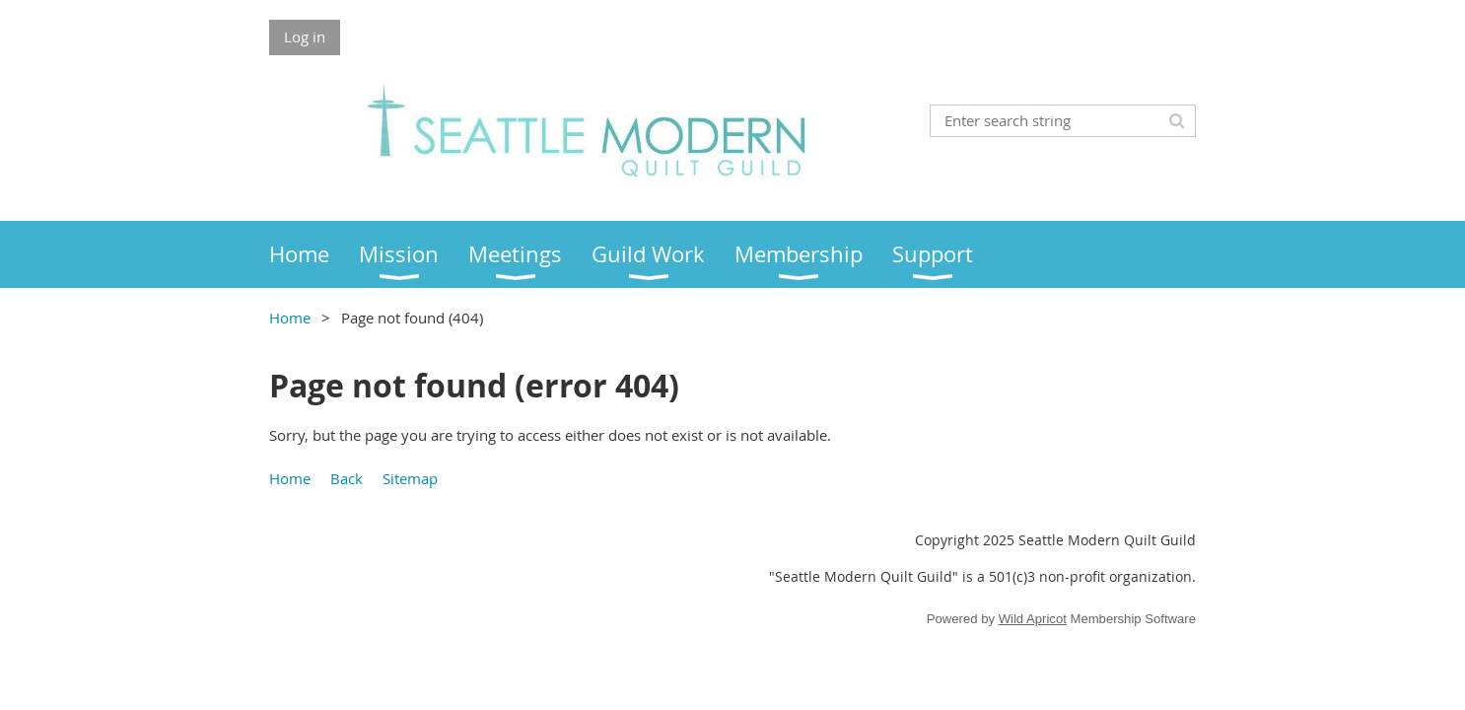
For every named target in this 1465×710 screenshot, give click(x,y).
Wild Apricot (1033, 618)
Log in (304, 36)
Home (290, 317)
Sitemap (410, 478)
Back (346, 478)
